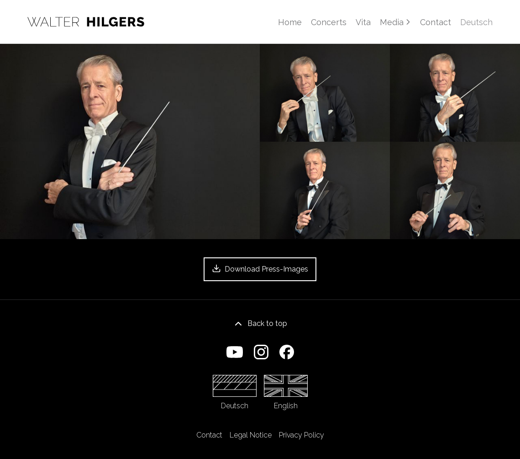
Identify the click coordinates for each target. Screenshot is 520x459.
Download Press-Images (260, 268)
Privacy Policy (301, 435)
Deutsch (235, 392)
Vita (363, 22)
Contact (435, 22)
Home (290, 22)
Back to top (260, 323)
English (286, 392)
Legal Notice (251, 435)
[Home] (85, 21)
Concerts (329, 22)
